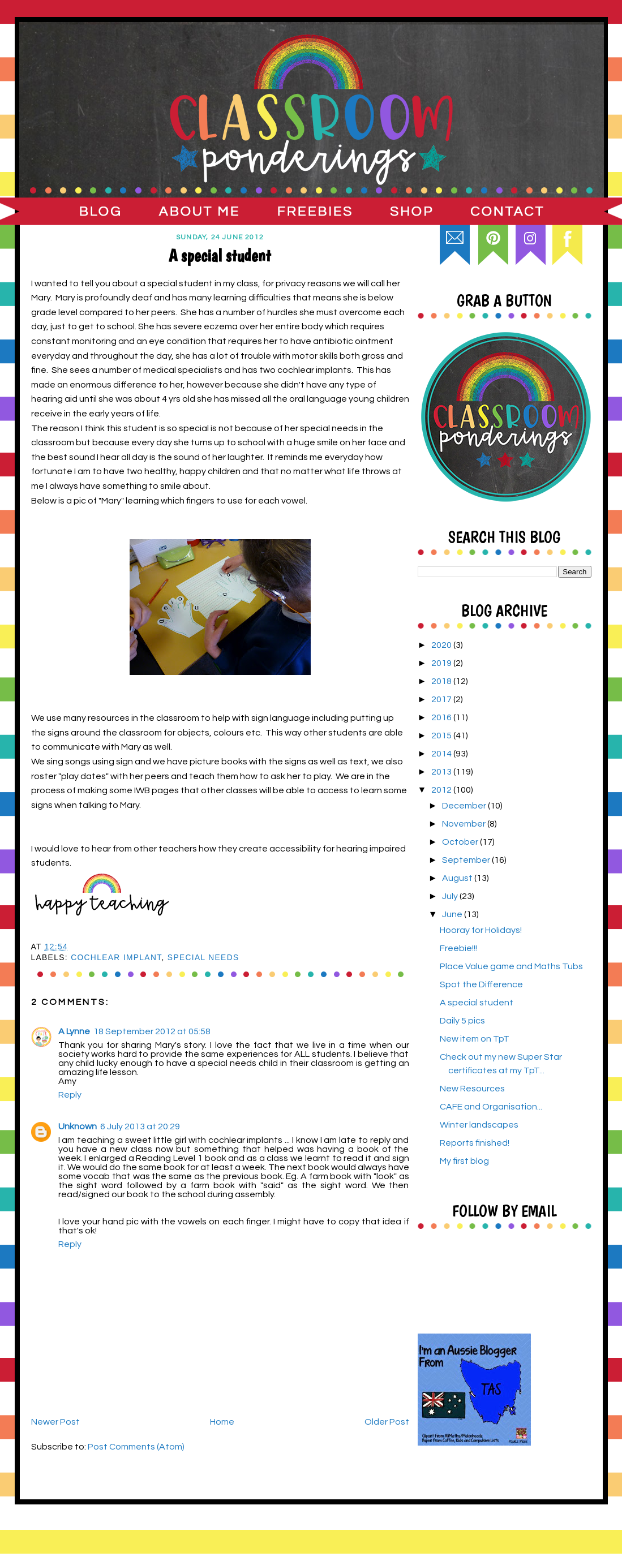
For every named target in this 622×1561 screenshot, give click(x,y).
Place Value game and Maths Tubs (511, 966)
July (451, 896)
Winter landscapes (479, 1124)
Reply (69, 1094)
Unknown (77, 1126)
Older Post (386, 1421)
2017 (442, 699)
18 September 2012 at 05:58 (152, 1031)
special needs (203, 957)
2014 (442, 753)
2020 (442, 645)
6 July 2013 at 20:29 (140, 1126)
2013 (442, 771)
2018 (442, 681)
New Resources (472, 1088)
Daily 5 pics (462, 1020)
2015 (442, 735)
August (458, 878)
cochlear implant (116, 957)
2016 (442, 717)
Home (222, 1421)
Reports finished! (474, 1142)
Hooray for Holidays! (481, 930)
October (461, 841)
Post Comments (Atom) (136, 1446)
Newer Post (55, 1421)
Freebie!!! (458, 948)
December (465, 805)
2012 (442, 789)
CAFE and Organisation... (491, 1106)
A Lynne (74, 1031)
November (464, 823)
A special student (476, 1002)
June (453, 914)
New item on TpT (474, 1038)
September (467, 860)
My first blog (464, 1161)
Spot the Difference (481, 984)
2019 (442, 663)
